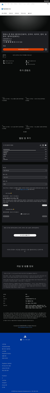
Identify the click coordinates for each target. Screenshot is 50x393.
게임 (5, 3)
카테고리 (11, 12)
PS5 (8, 3)
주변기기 (20, 3)
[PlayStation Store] (6, 7)
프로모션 (17, 12)
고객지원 (32, 3)
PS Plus (15, 3)
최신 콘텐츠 (4, 12)
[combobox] (25, 169)
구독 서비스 (23, 12)
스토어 (28, 3)
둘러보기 (30, 12)
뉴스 (24, 3)
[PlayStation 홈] (2, 3)
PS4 (11, 3)
